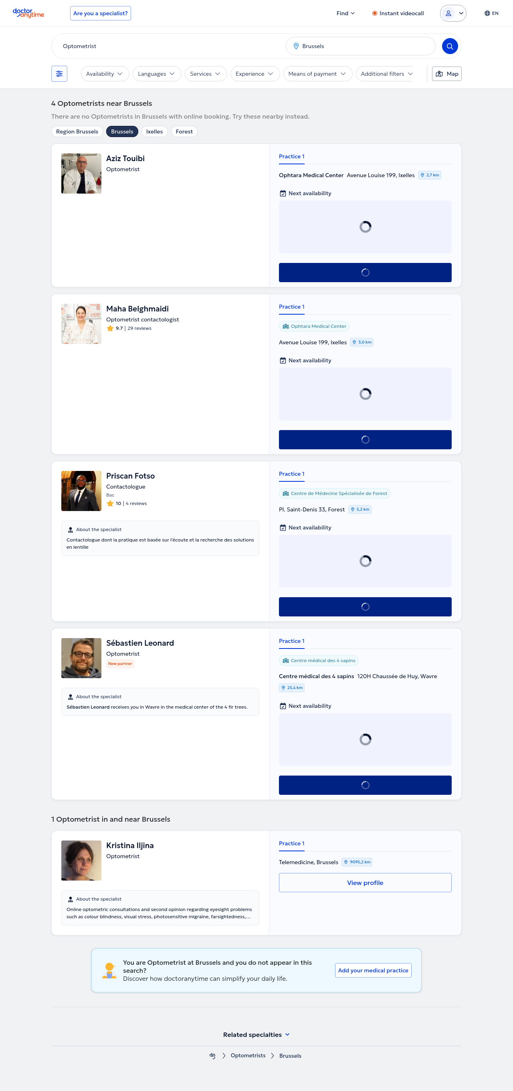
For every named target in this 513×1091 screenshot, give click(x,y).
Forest (184, 131)
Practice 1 (292, 156)
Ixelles (154, 131)
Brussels (122, 131)
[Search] (450, 46)
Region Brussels (77, 131)
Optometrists (248, 1056)
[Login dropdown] (453, 13)
